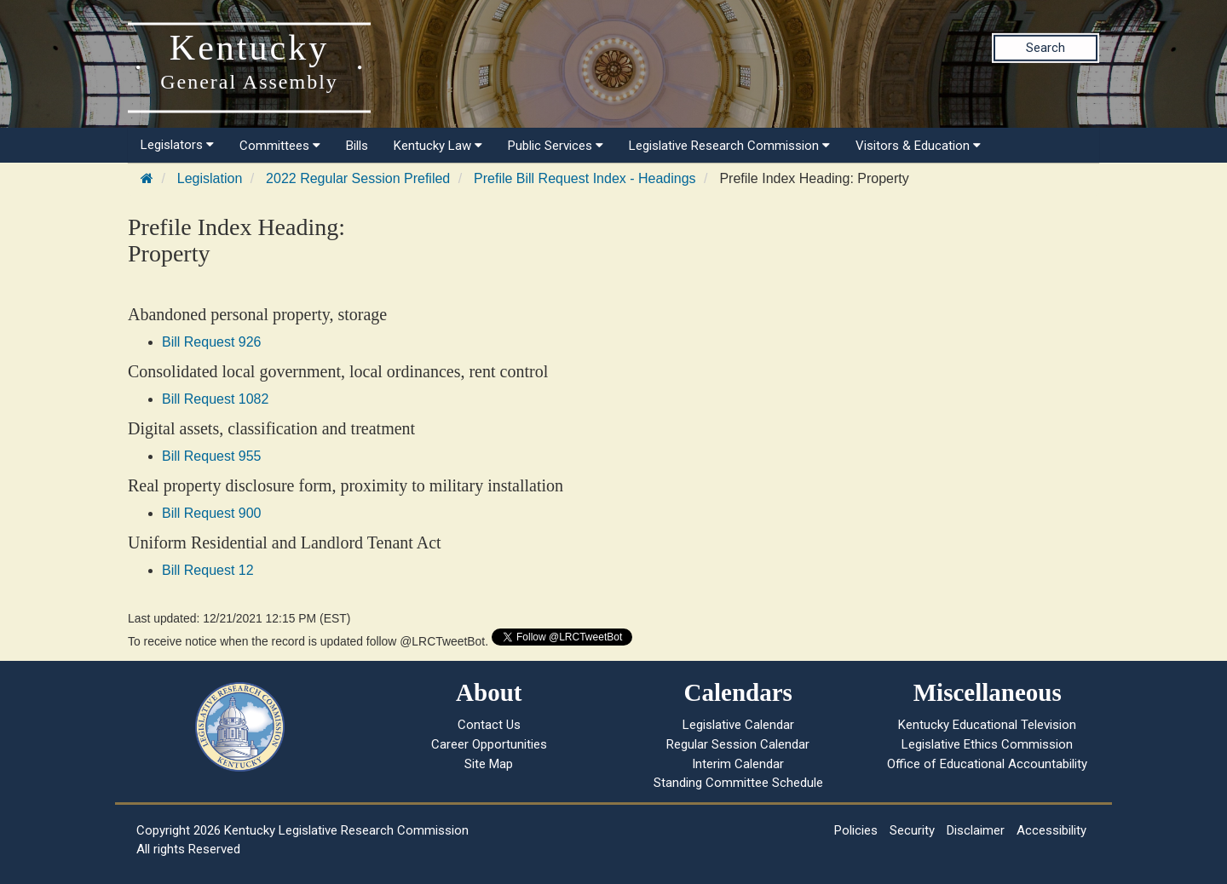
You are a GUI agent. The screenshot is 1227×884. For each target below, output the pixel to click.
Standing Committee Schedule (738, 782)
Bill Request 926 (212, 342)
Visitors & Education (918, 145)
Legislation (210, 178)
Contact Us (489, 724)
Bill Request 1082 (215, 399)
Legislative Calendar (738, 724)
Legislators (177, 144)
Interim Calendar (738, 764)
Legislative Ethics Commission (987, 744)
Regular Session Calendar (737, 744)
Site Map (488, 764)
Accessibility (1051, 830)
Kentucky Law (438, 145)
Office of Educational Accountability (987, 764)
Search (1045, 47)
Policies (856, 830)
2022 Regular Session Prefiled (358, 178)
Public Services (555, 145)
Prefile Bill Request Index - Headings (585, 178)
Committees (279, 145)
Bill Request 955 (212, 456)
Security (912, 830)
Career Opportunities (489, 744)
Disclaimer (976, 830)
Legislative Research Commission (729, 145)
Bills (357, 145)
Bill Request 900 (212, 513)
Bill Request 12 (208, 570)
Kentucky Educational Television (987, 724)
